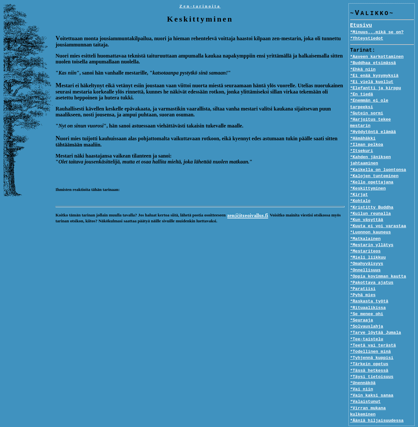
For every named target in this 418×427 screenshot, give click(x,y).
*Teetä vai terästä (373, 333)
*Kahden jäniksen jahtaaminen (370, 148)
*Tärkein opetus (369, 352)
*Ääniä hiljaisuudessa (377, 402)
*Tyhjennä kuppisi (372, 346)
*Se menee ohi (366, 301)
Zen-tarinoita (199, 6)
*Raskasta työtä (369, 289)
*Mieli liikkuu (368, 245)
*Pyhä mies (363, 283)
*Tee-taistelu (366, 327)
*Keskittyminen (368, 176)
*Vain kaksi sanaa (372, 383)
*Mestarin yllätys (372, 232)
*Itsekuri (361, 139)
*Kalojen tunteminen (374, 163)
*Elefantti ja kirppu (375, 88)
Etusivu (361, 25)
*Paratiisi (363, 277)
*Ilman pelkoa (366, 132)
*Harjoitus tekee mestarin (382, 113)
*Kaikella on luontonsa (378, 157)
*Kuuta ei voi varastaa (378, 214)
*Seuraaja (361, 308)
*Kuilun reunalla (370, 201)
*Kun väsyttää (366, 208)
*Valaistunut (365, 389)
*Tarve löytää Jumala (375, 320)
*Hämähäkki (363, 126)
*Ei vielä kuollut (372, 82)
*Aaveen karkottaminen (377, 57)
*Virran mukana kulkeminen (382, 396)
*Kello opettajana (372, 170)
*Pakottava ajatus (372, 270)
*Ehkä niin (363, 70)
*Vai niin (361, 377)
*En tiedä (361, 94)
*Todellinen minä (370, 339)
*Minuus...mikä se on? (377, 32)
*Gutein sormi (366, 107)
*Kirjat (359, 182)
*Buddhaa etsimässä (373, 63)
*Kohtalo (360, 189)
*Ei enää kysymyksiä (374, 76)
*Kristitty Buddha (372, 195)
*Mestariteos (365, 239)
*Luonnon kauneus (370, 220)
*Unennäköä (363, 371)
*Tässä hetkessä (369, 358)
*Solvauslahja (366, 314)
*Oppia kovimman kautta (378, 264)
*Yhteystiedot (366, 39)
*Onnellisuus (365, 258)
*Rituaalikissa (368, 295)
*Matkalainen (365, 226)
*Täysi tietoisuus (372, 364)
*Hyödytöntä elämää (373, 120)
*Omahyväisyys (366, 251)
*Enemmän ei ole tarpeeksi (382, 101)
